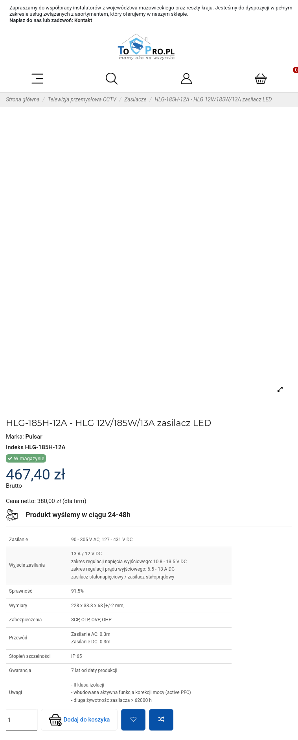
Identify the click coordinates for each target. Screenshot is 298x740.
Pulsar (33, 436)
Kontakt (83, 20)
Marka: (15, 436)
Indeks (15, 447)
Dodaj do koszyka (79, 720)
